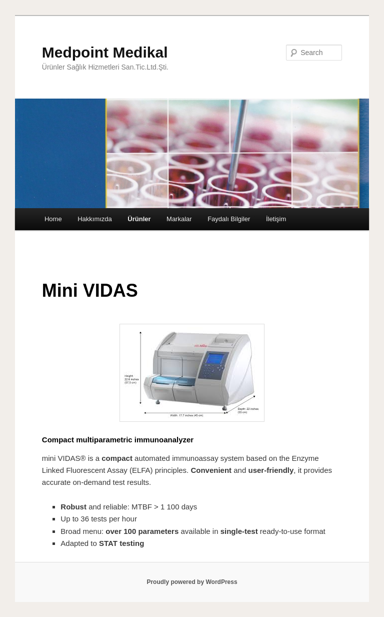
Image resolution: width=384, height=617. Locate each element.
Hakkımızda (95, 219)
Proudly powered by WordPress (191, 581)
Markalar (179, 219)
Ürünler (139, 219)
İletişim (276, 219)
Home (53, 219)
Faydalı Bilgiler (229, 219)
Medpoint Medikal (105, 52)
